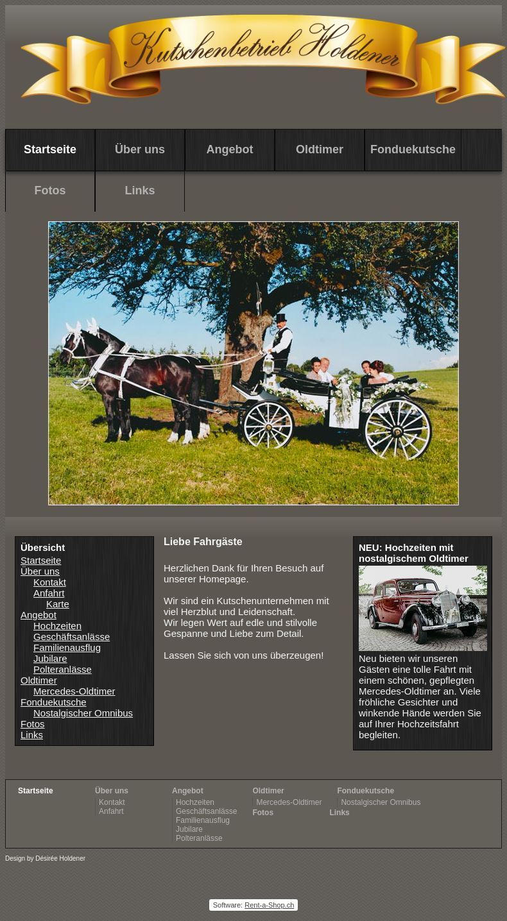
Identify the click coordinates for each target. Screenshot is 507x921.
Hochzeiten (57, 625)
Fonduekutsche (413, 149)
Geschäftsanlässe (71, 636)
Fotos (50, 190)
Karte (57, 603)
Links (140, 190)
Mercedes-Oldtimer (74, 691)
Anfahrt (48, 592)
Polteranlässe (62, 669)
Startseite (41, 560)
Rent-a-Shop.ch (269, 905)
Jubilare (50, 658)
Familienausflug (67, 647)
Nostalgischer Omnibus (83, 712)
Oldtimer (319, 149)
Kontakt (49, 582)
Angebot (230, 149)
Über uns (40, 571)
